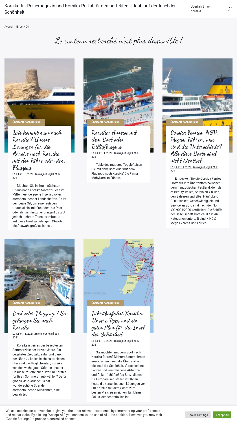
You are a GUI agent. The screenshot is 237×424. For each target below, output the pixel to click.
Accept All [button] (222, 415)
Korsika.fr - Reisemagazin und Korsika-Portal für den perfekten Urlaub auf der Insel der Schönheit (90, 9)
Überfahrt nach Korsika (201, 9)
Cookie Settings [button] (198, 415)
